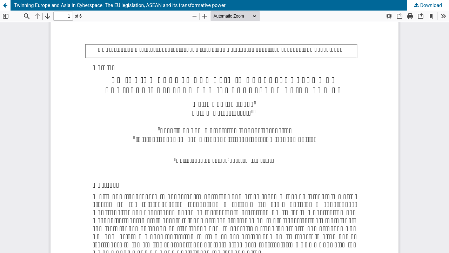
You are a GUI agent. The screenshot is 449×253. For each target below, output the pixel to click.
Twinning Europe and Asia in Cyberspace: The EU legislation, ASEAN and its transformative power (120, 5)
